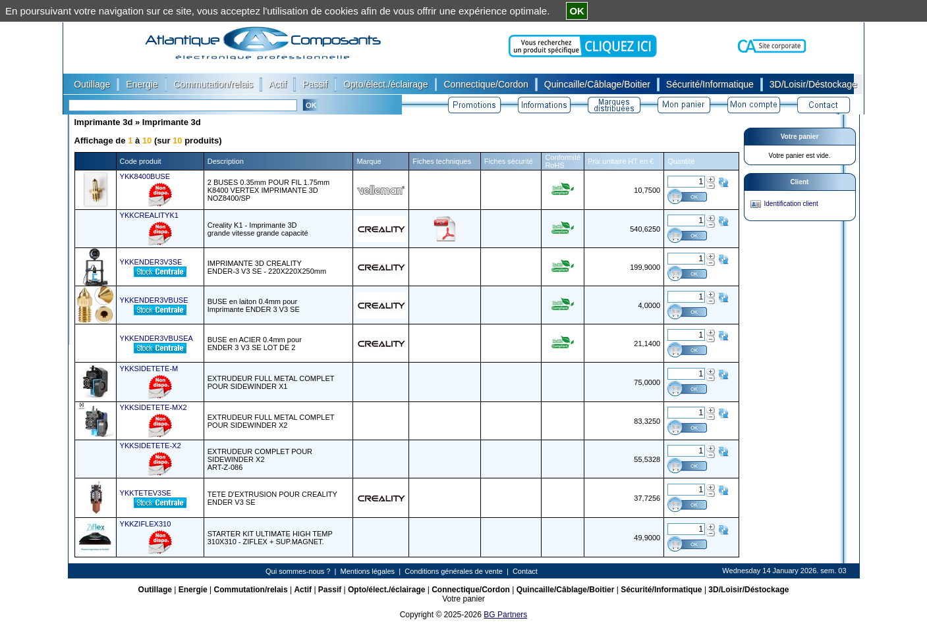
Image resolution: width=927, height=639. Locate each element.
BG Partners (505, 614)
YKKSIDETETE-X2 (150, 445)
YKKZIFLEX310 (145, 524)
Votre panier (800, 136)
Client (800, 182)
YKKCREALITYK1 (149, 215)
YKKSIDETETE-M (149, 368)
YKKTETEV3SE (145, 493)
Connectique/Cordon (471, 589)
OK (576, 10)
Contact (525, 571)
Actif (303, 589)
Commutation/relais (251, 589)
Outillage (155, 589)
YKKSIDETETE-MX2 (153, 407)
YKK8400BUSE (145, 176)
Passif (329, 589)
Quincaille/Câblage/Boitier (566, 589)
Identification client (791, 203)
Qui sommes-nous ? (298, 571)
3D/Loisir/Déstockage (748, 589)
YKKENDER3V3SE (151, 262)
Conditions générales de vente (454, 571)
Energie (193, 589)
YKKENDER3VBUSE (154, 300)
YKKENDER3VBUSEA (156, 338)
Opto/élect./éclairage (386, 589)
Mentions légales (368, 571)
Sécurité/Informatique (661, 589)
